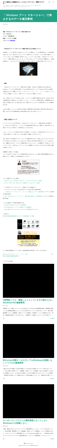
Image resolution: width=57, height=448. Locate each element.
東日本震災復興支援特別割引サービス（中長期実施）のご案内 (18, 216)
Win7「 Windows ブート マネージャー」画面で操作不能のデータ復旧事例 (23, 196)
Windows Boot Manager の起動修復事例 (14, 189)
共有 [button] (52, 254)
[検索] (49, 2)
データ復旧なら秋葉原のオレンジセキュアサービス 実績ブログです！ (23, 2)
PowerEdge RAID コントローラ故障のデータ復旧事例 (17, 207)
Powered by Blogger (28, 443)
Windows (8, 254)
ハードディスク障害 (24, 254)
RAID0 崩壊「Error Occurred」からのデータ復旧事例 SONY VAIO (21, 209)
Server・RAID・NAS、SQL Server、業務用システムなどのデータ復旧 (22, 183)
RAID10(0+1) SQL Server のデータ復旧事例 (15, 205)
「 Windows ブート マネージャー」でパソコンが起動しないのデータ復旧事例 (23, 191)
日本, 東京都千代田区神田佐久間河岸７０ (12, 256)
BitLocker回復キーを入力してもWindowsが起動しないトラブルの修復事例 (27, 361)
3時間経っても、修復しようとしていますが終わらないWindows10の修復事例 (28, 301)
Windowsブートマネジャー (15, 254)
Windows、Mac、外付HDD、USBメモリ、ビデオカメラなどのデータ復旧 (23, 180)
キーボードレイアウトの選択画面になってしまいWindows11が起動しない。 (25, 421)
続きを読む (52, 318)
